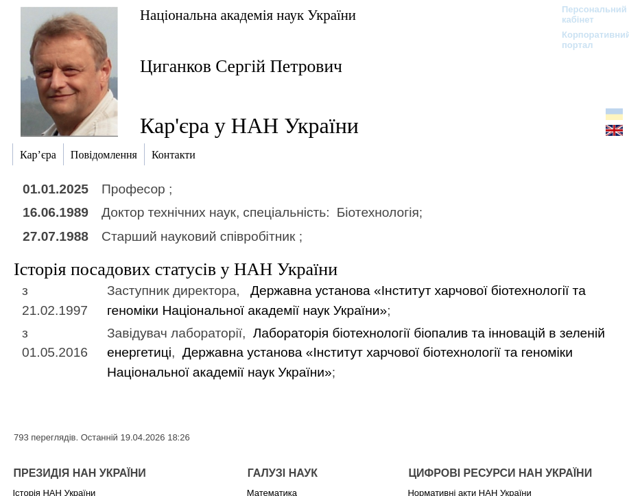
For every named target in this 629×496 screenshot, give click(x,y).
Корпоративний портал (587, 39)
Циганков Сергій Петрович (241, 66)
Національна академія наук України (248, 15)
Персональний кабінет (587, 14)
